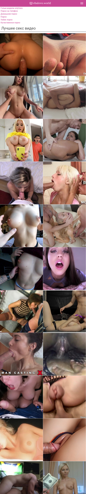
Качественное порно (10, 22)
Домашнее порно (9, 14)
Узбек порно (6, 20)
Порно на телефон (9, 11)
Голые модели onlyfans (12, 8)
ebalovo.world (42, 3)
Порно (4, 17)
